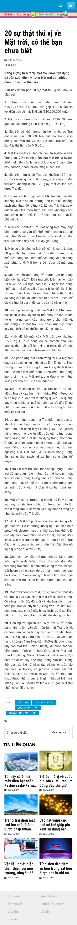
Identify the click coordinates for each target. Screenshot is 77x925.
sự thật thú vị (44, 702)
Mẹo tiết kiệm (49, 896)
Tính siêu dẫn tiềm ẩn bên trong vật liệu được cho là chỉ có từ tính (55, 868)
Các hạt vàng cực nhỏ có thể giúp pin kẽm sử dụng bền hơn (54, 824)
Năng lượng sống (52, 904)
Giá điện (13, 919)
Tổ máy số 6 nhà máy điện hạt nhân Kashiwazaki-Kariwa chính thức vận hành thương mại (20, 781)
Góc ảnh (13, 911)
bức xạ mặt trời (28, 707)
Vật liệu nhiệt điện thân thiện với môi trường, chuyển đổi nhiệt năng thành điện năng (19, 868)
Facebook (60, 732)
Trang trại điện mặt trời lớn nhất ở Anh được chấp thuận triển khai (19, 824)
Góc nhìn (14, 896)
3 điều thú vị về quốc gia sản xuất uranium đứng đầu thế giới (55, 781)
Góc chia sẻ (15, 904)
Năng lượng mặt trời (22, 713)
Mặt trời (23, 702)
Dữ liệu (45, 911)
